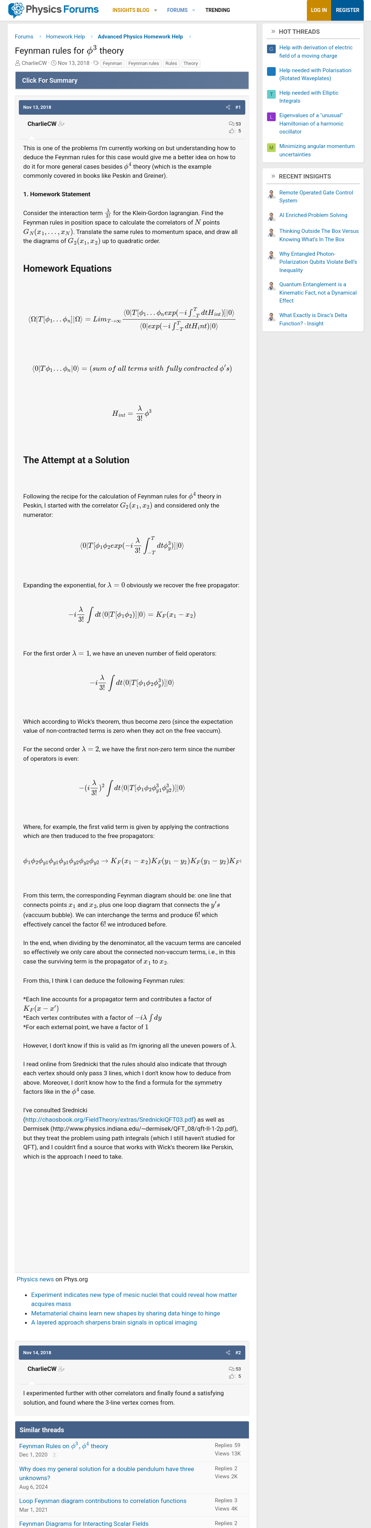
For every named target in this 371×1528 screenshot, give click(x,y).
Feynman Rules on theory (63, 1446)
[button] (155, 10)
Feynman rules (144, 64)
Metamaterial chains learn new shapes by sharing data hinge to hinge (125, 1314)
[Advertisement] (132, 1214)
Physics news (35, 1279)
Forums (177, 10)
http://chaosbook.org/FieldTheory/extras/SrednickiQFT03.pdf (109, 1120)
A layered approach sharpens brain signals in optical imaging (114, 1323)
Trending (217, 10)
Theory (190, 64)
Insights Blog (131, 10)
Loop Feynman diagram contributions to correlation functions (103, 1501)
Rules (171, 64)
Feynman (112, 64)
